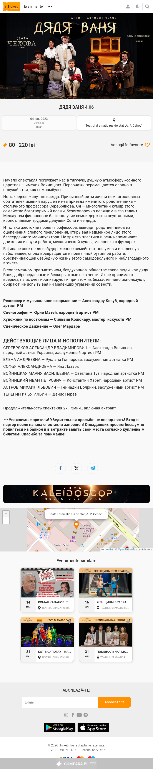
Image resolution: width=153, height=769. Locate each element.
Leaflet (107, 549)
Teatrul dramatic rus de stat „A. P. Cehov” (113, 125)
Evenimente (33, 6)
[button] (76, 525)
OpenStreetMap (127, 549)
